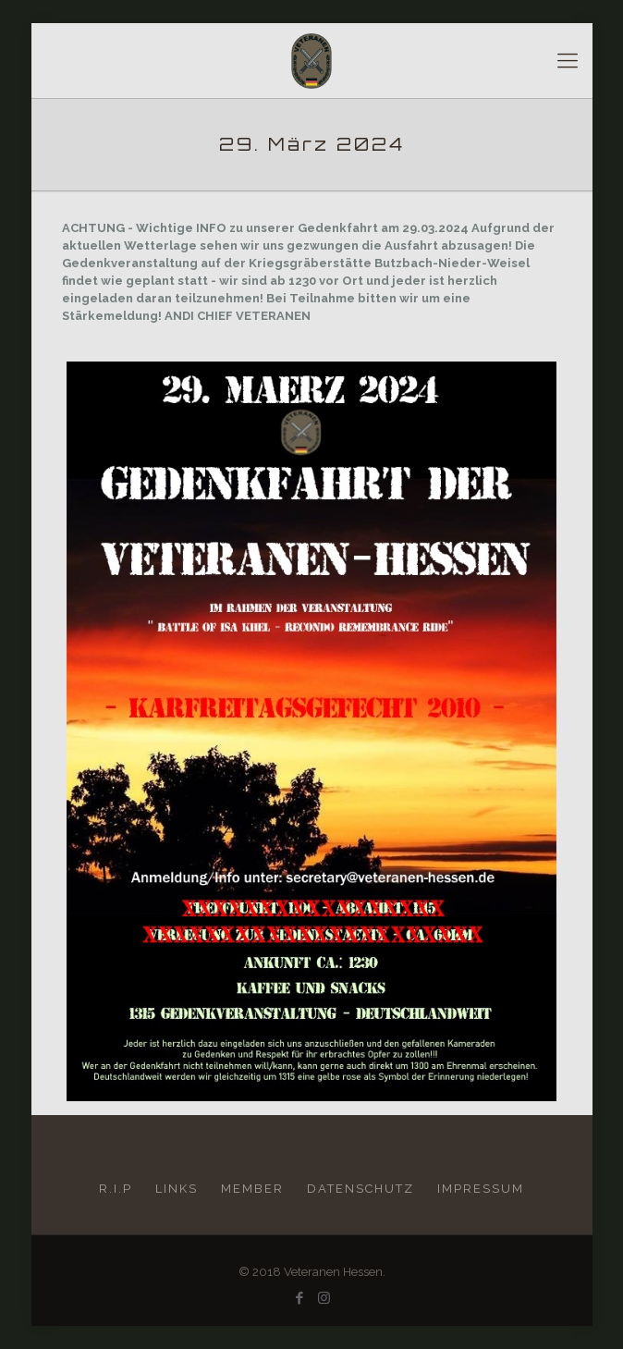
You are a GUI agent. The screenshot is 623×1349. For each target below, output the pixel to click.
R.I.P (115, 1189)
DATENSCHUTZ (360, 1189)
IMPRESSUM (480, 1189)
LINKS (176, 1189)
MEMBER (252, 1189)
